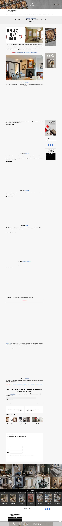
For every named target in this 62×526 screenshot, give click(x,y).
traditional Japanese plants (31, 398)
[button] (61, 499)
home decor (8, 398)
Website (8, 452)
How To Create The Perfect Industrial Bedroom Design (24, 424)
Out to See (26, 82)
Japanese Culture (13, 398)
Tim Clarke (26, 225)
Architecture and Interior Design (31, 18)
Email (8, 449)
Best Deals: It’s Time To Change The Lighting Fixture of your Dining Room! (11, 425)
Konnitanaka (27, 378)
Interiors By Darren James (27, 261)
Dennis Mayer (27, 153)
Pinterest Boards (13, 394)
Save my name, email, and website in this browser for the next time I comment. (21, 455)
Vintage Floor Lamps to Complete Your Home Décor (37, 424)
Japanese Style (24, 398)
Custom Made (27, 190)
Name (8, 447)
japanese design (19, 398)
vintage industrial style (9, 399)
